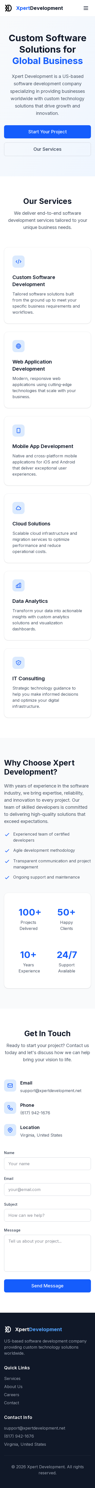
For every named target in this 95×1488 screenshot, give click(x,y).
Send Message (47, 1285)
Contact (11, 1402)
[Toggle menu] (86, 8)
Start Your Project (47, 131)
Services (12, 1378)
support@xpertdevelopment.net (50, 1090)
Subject (10, 1204)
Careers (11, 1394)
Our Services (47, 149)
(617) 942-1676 (35, 1112)
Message (12, 1230)
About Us (13, 1386)
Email (8, 1178)
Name (9, 1153)
